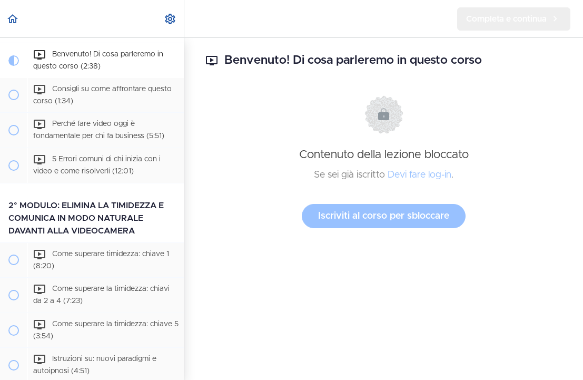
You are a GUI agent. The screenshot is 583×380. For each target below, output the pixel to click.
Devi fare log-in (419, 175)
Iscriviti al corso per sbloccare (383, 216)
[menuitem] (170, 18)
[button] (13, 18)
